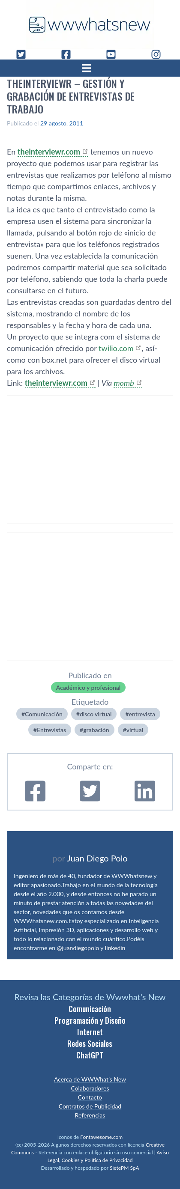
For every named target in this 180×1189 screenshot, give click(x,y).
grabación (96, 729)
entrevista (142, 714)
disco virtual (96, 714)
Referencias (90, 1115)
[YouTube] (114, 54)
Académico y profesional (88, 687)
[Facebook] (69, 54)
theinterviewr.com (49, 151)
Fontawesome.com (101, 1137)
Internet (90, 1031)
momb (124, 382)
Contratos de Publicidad (90, 1106)
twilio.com (116, 348)
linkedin (115, 947)
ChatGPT (89, 1055)
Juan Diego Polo (97, 858)
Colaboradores (90, 1088)
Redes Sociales (89, 1043)
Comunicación (44, 714)
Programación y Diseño (90, 1020)
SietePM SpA (124, 1168)
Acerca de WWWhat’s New (90, 1079)
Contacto (90, 1097)
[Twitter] (24, 54)
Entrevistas (51, 729)
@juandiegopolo (78, 947)
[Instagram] (159, 54)
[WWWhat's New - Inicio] (90, 24)
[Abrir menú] (90, 68)
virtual (134, 729)
